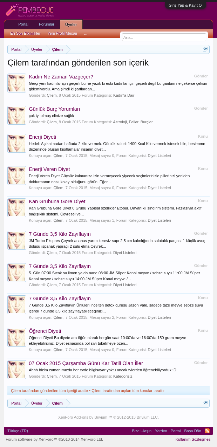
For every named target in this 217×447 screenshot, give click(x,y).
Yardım (161, 431)
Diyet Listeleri (159, 155)
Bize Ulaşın (141, 431)
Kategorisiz (122, 376)
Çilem (52, 95)
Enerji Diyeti (42, 137)
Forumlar (46, 24)
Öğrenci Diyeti (45, 331)
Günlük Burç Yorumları (54, 109)
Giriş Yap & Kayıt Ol (186, 5)
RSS (207, 430)
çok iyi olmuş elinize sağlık (51, 116)
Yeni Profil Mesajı (62, 33)
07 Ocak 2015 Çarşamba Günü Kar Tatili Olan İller (86, 363)
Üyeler (71, 24)
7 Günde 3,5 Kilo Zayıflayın (60, 234)
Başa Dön (192, 431)
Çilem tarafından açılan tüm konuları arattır (127, 390)
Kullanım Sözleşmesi (193, 439)
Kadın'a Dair (123, 95)
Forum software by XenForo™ (54, 439)
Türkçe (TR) (17, 431)
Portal (23, 24)
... (85, 33)
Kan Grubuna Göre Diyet (57, 201)
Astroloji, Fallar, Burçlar (133, 122)
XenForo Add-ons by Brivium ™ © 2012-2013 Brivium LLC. (108, 417)
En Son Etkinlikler (25, 33)
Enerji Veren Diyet (49, 169)
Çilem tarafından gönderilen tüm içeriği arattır (49, 390)
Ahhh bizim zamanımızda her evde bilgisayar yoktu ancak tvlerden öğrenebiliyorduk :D (102, 370)
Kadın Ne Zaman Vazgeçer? (61, 77)
